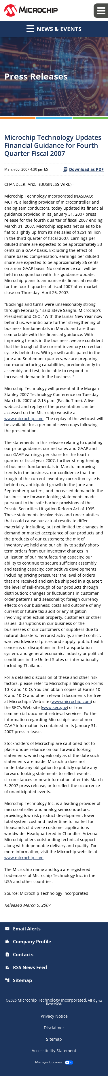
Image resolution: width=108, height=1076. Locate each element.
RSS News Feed (26, 967)
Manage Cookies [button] (48, 1062)
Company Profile (28, 941)
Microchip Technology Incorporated (52, 1000)
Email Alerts (23, 929)
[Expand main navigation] (101, 10)
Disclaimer (54, 1028)
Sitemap (18, 980)
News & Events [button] (54, 28)
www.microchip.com (23, 418)
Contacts (19, 954)
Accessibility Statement (54, 1051)
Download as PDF (83, 169)
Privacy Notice (54, 1016)
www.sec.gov (54, 707)
